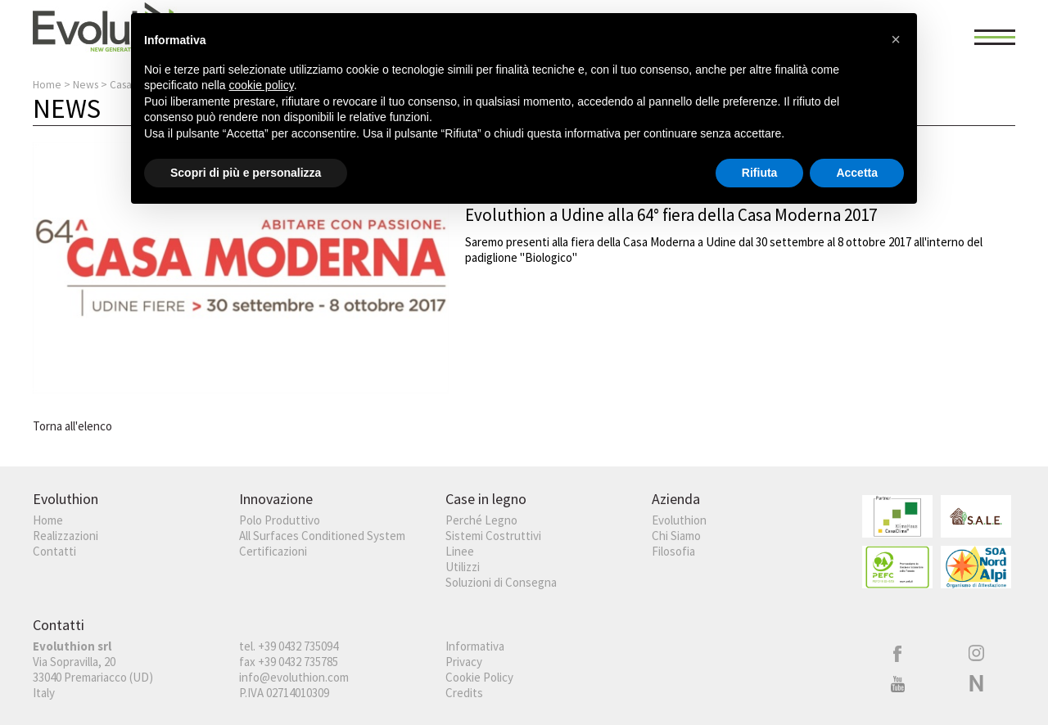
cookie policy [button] (261, 85)
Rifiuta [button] (760, 172)
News (85, 85)
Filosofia (673, 551)
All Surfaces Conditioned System (322, 535)
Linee (459, 551)
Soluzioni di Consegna (501, 582)
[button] (896, 39)
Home (47, 85)
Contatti (54, 551)
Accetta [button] (857, 172)
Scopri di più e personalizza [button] (245, 172)
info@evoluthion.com (294, 677)
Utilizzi (462, 566)
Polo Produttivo (279, 520)
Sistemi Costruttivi (493, 535)
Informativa (474, 646)
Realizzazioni (65, 535)
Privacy (463, 661)
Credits (464, 692)
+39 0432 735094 (298, 646)
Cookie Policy (479, 677)
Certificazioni (273, 551)
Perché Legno (481, 520)
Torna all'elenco (72, 426)
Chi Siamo (676, 535)
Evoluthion (679, 520)
